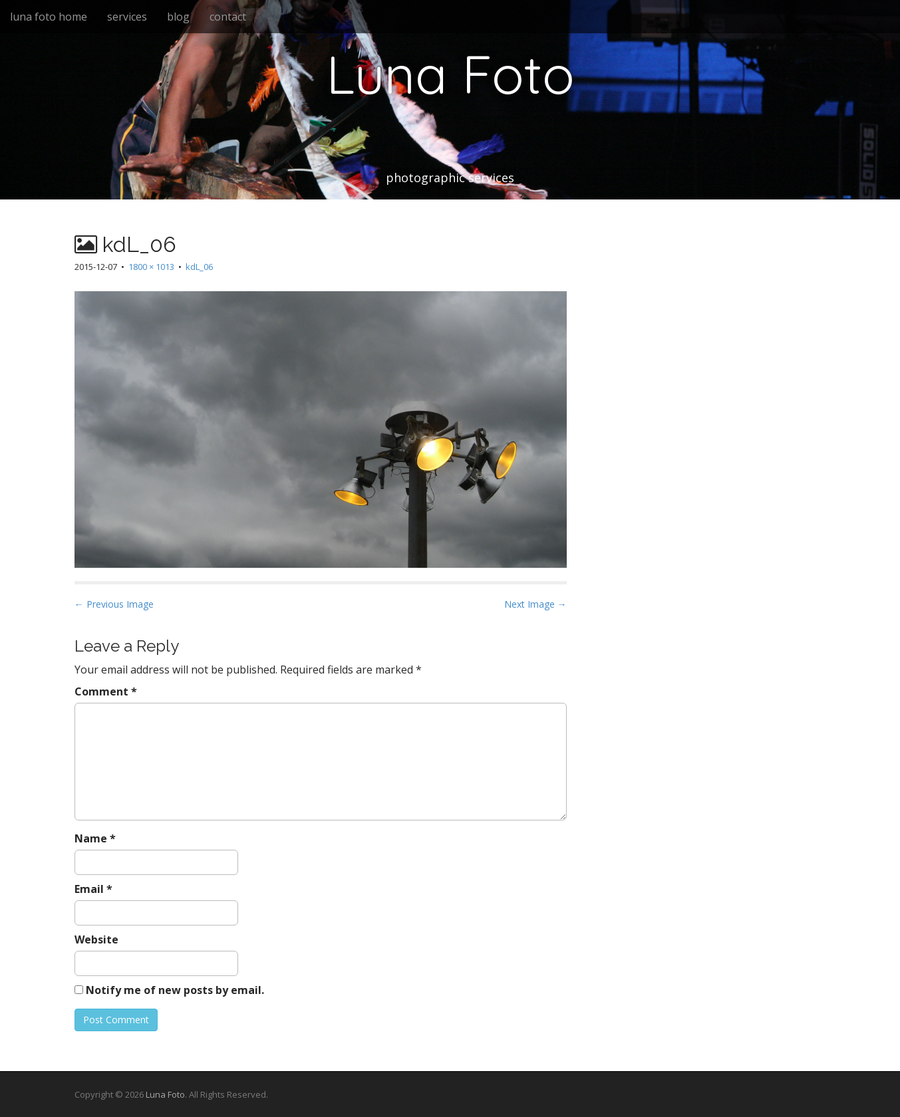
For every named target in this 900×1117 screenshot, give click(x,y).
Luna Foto (450, 74)
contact (228, 16)
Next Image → (535, 604)
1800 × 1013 (151, 267)
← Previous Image (114, 604)
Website (96, 939)
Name (95, 838)
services (127, 16)
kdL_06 (199, 267)
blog (178, 16)
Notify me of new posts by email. (175, 990)
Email (93, 889)
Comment (106, 691)
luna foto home (48, 16)
